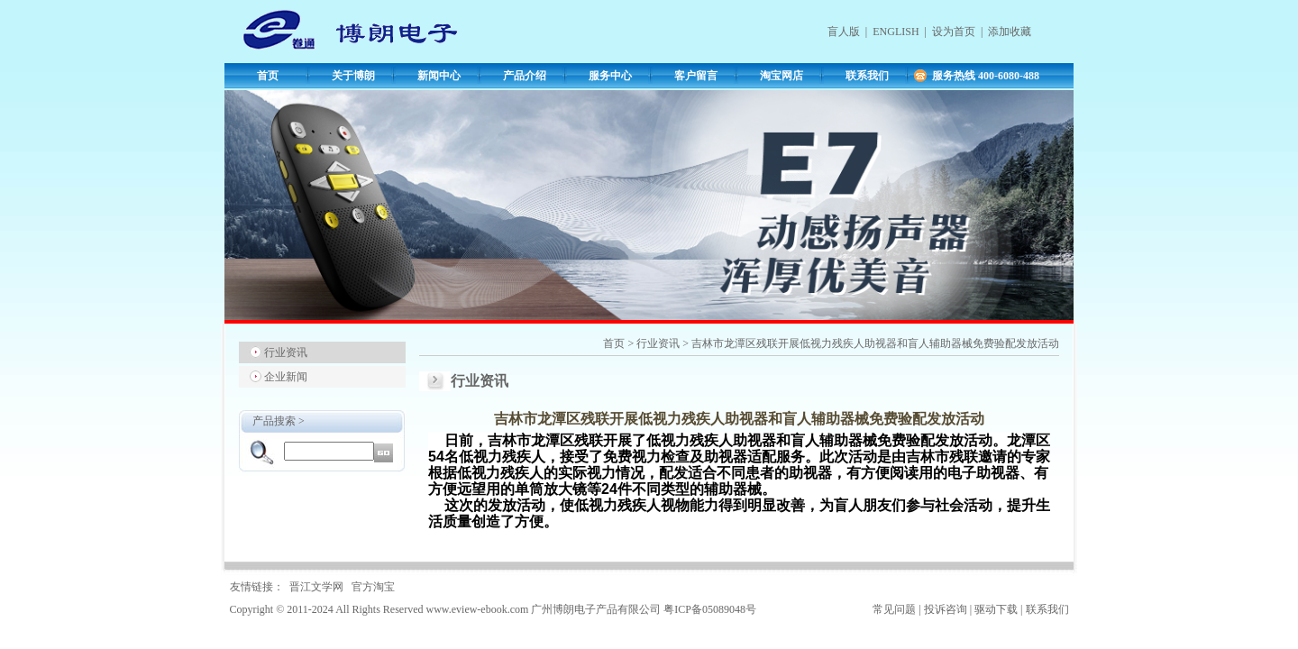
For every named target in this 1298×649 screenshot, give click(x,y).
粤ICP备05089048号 (709, 609)
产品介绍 (524, 75)
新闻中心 (439, 75)
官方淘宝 (373, 586)
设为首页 (953, 31)
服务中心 (610, 75)
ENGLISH (896, 31)
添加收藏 (1009, 31)
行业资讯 (285, 352)
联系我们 (867, 75)
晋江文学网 (316, 586)
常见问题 (894, 609)
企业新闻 (285, 376)
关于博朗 (353, 75)
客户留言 (696, 75)
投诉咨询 (945, 609)
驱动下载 (996, 609)
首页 (268, 75)
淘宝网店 (781, 75)
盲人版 (843, 31)
